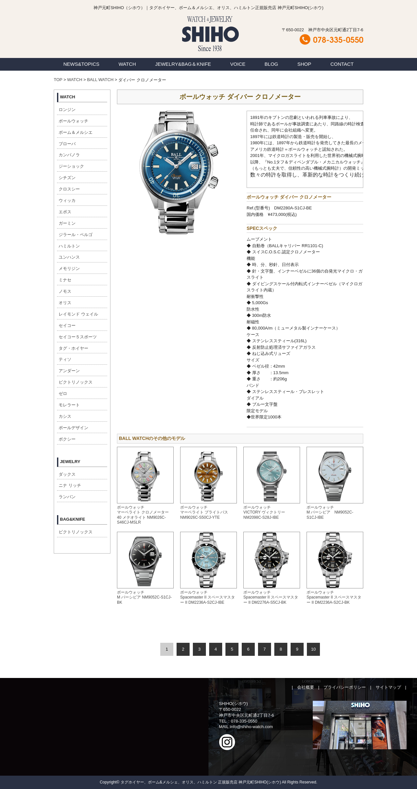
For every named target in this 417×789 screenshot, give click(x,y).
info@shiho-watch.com (251, 726)
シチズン (67, 177)
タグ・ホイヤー (73, 348)
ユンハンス (69, 257)
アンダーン (69, 370)
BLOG (271, 64)
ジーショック (71, 166)
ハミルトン (69, 246)
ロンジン (67, 109)
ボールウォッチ (73, 121)
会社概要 (305, 687)
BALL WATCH (100, 79)
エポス (65, 211)
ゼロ (63, 393)
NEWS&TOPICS (81, 64)
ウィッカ (67, 200)
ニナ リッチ (70, 485)
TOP (58, 79)
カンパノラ (69, 154)
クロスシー (69, 189)
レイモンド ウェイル (78, 314)
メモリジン (69, 268)
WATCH (127, 64)
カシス (65, 416)
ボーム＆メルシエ (76, 132)
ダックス (67, 474)
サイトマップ (388, 687)
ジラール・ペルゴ (76, 234)
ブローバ (67, 143)
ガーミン (67, 223)
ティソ (65, 359)
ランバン (67, 496)
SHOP (304, 64)
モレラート (69, 404)
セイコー (67, 325)
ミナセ (65, 279)
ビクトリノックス (76, 382)
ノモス (65, 291)
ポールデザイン (73, 427)
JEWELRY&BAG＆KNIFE (183, 64)
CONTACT (341, 64)
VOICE (238, 64)
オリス (65, 302)
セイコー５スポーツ (78, 336)
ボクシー (67, 439)
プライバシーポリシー (345, 687)
